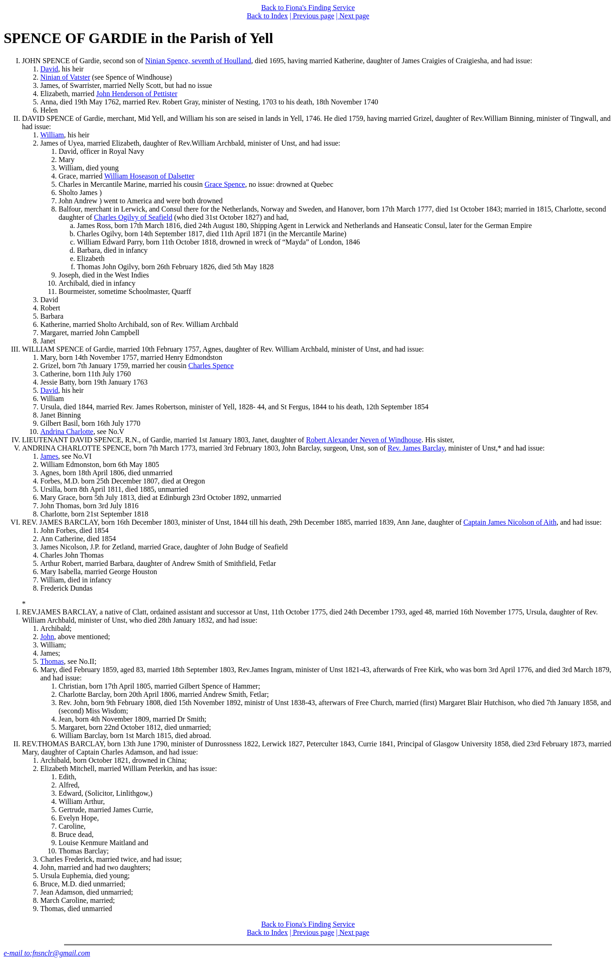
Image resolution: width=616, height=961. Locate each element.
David (49, 69)
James (49, 456)
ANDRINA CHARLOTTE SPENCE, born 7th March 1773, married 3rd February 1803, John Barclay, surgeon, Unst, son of (205, 448)
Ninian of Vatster (65, 77)
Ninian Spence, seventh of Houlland (198, 61)
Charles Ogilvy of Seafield (133, 217)
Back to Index (267, 16)
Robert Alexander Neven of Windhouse (363, 440)
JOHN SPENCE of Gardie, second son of (83, 61)
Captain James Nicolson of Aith (510, 522)
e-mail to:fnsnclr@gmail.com (47, 953)
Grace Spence (225, 184)
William (52, 135)
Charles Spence (210, 365)
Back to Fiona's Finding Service (308, 7)
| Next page (352, 16)
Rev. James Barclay (416, 448)
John (47, 637)
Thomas (52, 661)
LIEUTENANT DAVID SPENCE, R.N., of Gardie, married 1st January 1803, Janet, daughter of (164, 440)
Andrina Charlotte (66, 431)
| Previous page (312, 16)
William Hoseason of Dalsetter (149, 176)
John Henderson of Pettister (136, 94)
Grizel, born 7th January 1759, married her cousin (114, 365)
